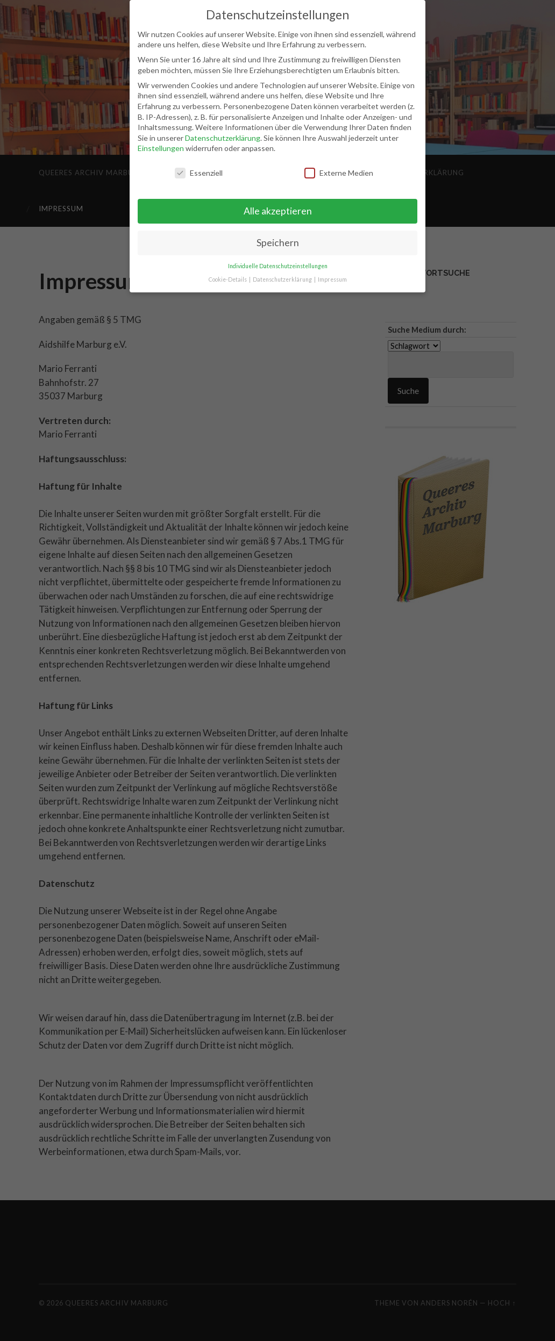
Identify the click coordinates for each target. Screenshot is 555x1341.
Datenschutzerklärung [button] (283, 278)
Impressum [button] (332, 278)
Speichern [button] (278, 241)
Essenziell (199, 172)
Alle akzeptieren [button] (278, 210)
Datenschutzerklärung (222, 136)
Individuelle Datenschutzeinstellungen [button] (278, 265)
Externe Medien (338, 172)
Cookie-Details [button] (228, 278)
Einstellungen (161, 147)
